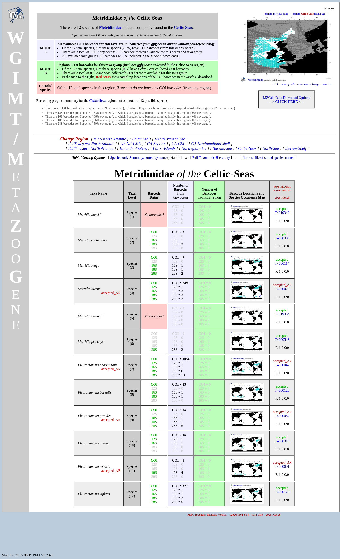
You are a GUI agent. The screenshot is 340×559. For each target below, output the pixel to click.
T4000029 (282, 287)
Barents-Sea (222, 148)
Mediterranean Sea (170, 139)
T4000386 (282, 236)
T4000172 (282, 490)
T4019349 (282, 211)
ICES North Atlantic (109, 139)
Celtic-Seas (247, 148)
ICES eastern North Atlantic (90, 148)
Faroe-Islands (164, 148)
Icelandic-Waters (133, 148)
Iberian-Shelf (295, 148)
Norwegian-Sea (193, 148)
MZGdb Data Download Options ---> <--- (286, 100)
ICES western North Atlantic (91, 144)
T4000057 (282, 414)
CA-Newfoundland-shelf (210, 144)
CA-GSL (178, 144)
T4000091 (282, 464)
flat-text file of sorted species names (268, 157)
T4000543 (282, 337)
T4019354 (282, 312)
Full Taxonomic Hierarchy (211, 157)
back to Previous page (276, 13)
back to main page (308, 13)
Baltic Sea (140, 139)
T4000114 (282, 261)
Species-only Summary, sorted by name (138, 157)
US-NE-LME (130, 144)
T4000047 (282, 363)
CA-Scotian (156, 144)
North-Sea (270, 148)
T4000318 (282, 439)
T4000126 (282, 388)
